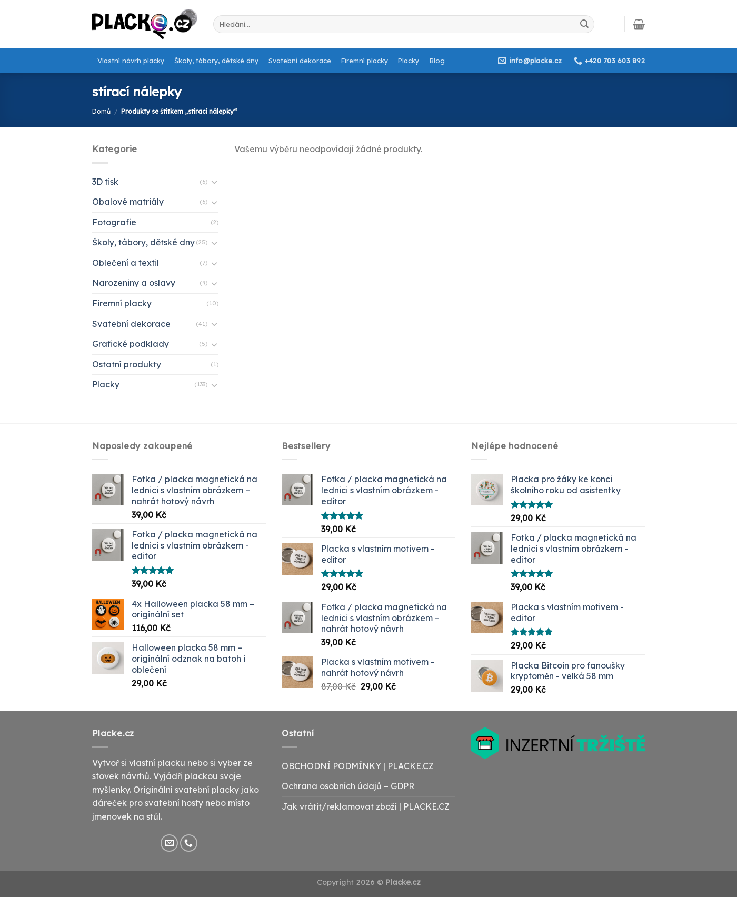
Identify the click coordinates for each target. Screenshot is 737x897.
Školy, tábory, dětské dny (216, 60)
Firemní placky (364, 60)
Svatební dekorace (299, 60)
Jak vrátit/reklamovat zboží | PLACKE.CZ (366, 806)
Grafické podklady (130, 343)
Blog (437, 60)
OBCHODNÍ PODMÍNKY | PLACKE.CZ (358, 766)
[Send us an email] (169, 843)
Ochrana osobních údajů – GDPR (348, 786)
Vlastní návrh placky (130, 60)
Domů (101, 111)
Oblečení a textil (125, 262)
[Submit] (584, 24)
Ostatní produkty (126, 364)
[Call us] (188, 843)
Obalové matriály (128, 201)
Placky (408, 60)
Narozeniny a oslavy (133, 282)
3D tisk (105, 181)
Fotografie (114, 222)
